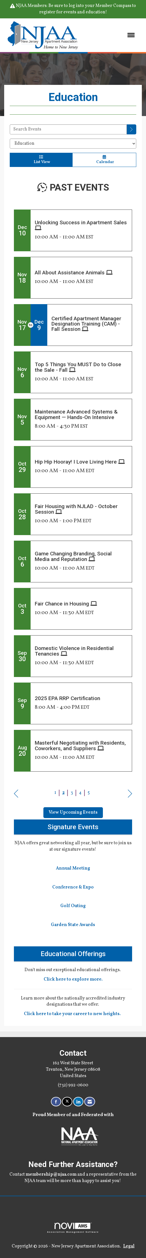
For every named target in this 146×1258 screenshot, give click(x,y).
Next (130, 793)
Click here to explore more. (73, 979)
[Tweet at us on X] (67, 1102)
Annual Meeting (73, 868)
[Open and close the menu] (111, 35)
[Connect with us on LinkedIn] (78, 1102)
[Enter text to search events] (68, 129)
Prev (16, 793)
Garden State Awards (73, 925)
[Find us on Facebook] (56, 1102)
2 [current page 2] (63, 793)
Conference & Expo (73, 887)
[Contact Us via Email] (89, 1102)
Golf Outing (73, 906)
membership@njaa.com (51, 1174)
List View (41, 159)
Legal (129, 1246)
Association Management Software (73, 1228)
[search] (131, 129)
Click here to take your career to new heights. (73, 1014)
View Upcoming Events (73, 812)
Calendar (104, 159)
